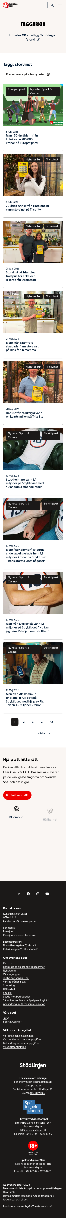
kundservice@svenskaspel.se (19, 921)
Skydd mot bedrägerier (16, 996)
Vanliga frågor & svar (15, 981)
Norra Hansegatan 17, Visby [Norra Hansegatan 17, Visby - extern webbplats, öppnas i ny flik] (18, 945)
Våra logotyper (11, 974)
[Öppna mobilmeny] (60, 5)
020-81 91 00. (37, 1093)
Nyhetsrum (9, 970)
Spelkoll (7, 993)
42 (51, 721)
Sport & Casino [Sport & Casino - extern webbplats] (11, 1021)
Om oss (7, 963)
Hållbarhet (9, 989)
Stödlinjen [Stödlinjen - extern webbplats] (44, 1089)
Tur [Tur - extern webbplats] (5, 1018)
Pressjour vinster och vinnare (19, 935)
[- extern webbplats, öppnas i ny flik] (19, 893)
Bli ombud (16, 819)
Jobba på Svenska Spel (16, 978)
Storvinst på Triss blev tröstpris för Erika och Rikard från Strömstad (21, 276)
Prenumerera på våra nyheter (28, 74)
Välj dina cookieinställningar (18, 1035)
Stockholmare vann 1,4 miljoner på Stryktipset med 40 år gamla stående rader (25, 483)
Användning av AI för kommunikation (24, 1004)
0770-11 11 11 (9, 917)
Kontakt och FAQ (17, 795)
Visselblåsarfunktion (14, 1047)
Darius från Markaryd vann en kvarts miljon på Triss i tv (24, 415)
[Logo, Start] (10, 5)
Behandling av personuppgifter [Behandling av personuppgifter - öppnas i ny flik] (21, 1043)
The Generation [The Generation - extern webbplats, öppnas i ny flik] (41, 1206)
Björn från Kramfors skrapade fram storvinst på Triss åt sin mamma (22, 346)
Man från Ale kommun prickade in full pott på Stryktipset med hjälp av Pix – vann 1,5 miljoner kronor (24, 699)
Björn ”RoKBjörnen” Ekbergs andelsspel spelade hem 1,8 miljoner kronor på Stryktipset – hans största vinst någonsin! (26, 555)
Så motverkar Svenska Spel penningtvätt (26, 1000)
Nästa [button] (41, 733)
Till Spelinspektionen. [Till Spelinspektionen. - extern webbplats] (32, 1130)
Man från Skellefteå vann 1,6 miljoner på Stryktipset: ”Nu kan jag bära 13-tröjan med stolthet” (27, 627)
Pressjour (8, 931)
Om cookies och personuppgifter (22, 1039)
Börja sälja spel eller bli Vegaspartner (24, 966)
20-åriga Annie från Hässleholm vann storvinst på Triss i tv (27, 207)
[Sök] (52, 5)
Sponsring (9, 985)
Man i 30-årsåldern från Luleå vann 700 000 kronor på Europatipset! (22, 139)
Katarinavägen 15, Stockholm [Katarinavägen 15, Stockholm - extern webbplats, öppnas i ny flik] (19, 949)
